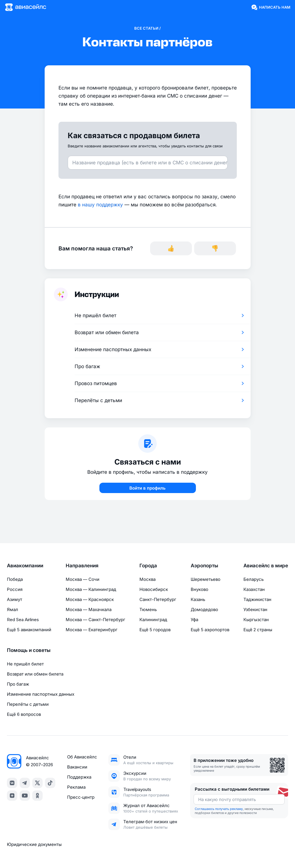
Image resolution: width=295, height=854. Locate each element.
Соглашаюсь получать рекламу (219, 809)
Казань (198, 599)
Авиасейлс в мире (265, 565)
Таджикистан (257, 599)
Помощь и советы (28, 650)
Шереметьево (205, 579)
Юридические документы (34, 844)
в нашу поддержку (100, 205)
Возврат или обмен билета (35, 674)
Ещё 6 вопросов (24, 714)
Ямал (12, 609)
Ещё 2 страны (257, 629)
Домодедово (204, 609)
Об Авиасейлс (82, 757)
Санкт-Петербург (157, 599)
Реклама (76, 787)
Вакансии (77, 767)
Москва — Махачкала (88, 609)
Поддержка (79, 777)
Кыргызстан (256, 619)
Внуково (199, 589)
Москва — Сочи (82, 579)
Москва (147, 579)
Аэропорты (204, 565)
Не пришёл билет (25, 664)
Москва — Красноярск (90, 599)
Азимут (14, 599)
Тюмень (148, 609)
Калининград (153, 619)
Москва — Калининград (91, 589)
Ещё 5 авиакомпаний (29, 629)
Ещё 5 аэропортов (210, 629)
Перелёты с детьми (28, 704)
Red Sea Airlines (23, 619)
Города (148, 565)
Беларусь (253, 579)
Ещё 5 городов (155, 629)
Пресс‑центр (80, 797)
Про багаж (18, 684)
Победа (15, 579)
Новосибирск (153, 589)
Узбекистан (255, 609)
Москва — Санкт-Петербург (95, 619)
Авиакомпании (25, 565)
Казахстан (254, 589)
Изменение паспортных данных (40, 694)
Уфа (194, 619)
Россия (14, 589)
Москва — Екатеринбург (92, 629)
